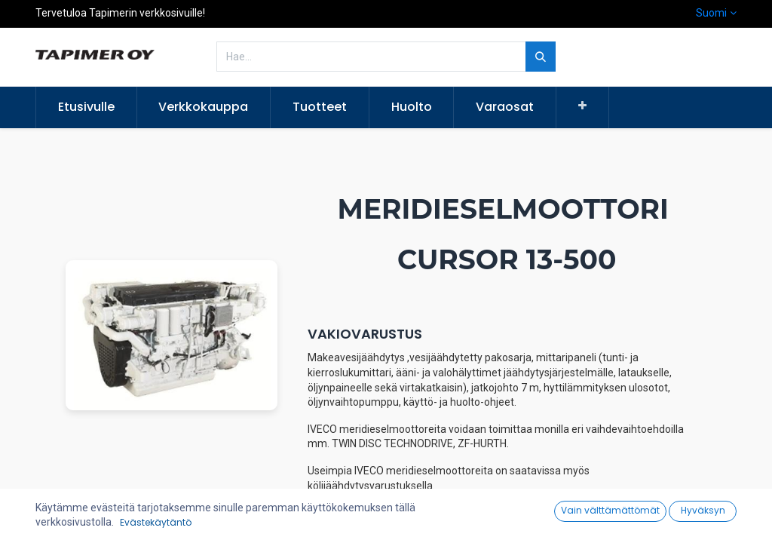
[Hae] (540, 56)
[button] (582, 106)
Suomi (711, 13)
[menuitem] (86, 107)
